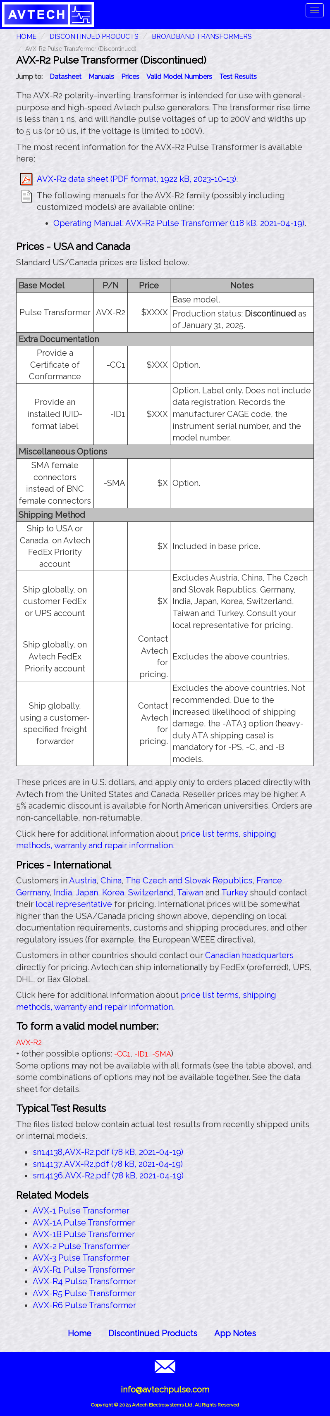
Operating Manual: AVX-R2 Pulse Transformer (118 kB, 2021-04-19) (178, 223)
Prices (130, 77)
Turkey (234, 892)
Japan (87, 892)
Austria (82, 880)
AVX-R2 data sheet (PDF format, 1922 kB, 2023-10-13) (136, 179)
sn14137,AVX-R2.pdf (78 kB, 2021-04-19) (108, 1164)
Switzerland (150, 892)
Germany (33, 892)
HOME (26, 36)
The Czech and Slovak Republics (188, 880)
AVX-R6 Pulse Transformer (84, 1305)
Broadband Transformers (202, 36)
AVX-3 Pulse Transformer (81, 1258)
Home (79, 1333)
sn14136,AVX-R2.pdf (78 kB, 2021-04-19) (108, 1175)
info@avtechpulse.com (165, 1390)
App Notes (235, 1333)
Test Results (238, 77)
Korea (113, 892)
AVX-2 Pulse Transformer (81, 1246)
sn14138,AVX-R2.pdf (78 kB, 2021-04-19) (108, 1152)
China (111, 880)
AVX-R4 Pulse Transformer (84, 1281)
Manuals (101, 77)
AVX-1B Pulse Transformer (84, 1234)
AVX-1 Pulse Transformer (81, 1211)
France (269, 880)
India (63, 892)
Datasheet (65, 77)
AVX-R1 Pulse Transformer (84, 1270)
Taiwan (190, 892)
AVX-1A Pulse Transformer (84, 1223)
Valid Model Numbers (179, 77)
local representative (74, 904)
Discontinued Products (94, 36)
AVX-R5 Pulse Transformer (84, 1293)
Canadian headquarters (249, 955)
